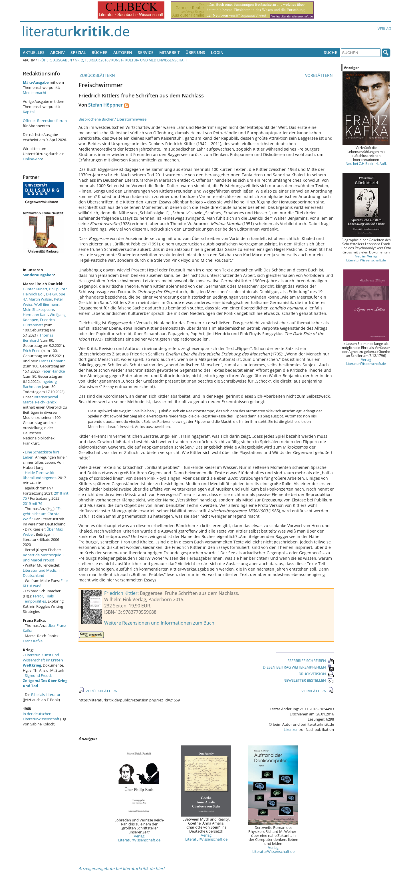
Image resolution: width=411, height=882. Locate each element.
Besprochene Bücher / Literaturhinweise (112, 119)
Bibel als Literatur (46, 694)
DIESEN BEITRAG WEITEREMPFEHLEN (298, 667)
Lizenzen (291, 729)
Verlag (384, 28)
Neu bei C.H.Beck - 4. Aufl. (366, 163)
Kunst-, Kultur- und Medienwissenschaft (149, 60)
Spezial (78, 52)
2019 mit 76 (32, 503)
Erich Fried (32, 350)
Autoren (122, 52)
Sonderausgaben (38, 274)
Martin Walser (40, 299)
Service (146, 52)
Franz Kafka (33, 640)
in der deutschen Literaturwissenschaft (41, 716)
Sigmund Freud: (45, 680)
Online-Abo (32, 158)
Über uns (195, 52)
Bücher (100, 52)
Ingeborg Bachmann (40, 384)
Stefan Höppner (105, 105)
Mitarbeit (169, 52)
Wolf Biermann (46, 304)
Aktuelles (34, 52)
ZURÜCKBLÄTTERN (96, 75)
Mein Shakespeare (38, 309)
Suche (330, 52)
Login (217, 52)
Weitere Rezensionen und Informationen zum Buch (159, 623)
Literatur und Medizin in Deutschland (43, 573)
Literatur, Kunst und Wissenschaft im (43, 660)
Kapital (29, 111)
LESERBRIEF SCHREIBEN (309, 660)
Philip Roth (58, 288)
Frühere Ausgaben (55, 60)
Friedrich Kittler (121, 593)
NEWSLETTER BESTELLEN (308, 680)
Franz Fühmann (52, 360)
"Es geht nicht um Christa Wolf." (42, 513)
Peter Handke (53, 371)
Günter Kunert (35, 288)
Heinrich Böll (33, 294)
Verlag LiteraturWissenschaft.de (139, 838)
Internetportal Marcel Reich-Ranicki (40, 399)
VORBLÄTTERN (319, 75)
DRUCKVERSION (316, 673)
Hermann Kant (35, 314)
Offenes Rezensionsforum (45, 120)
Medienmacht (35, 92)
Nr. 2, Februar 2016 (91, 60)
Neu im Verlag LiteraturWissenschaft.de (366, 258)
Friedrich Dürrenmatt (39, 322)
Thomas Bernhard (38, 338)
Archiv (57, 52)
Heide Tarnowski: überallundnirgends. (40, 475)
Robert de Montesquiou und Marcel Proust (43, 557)
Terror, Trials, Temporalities (39, 598)
